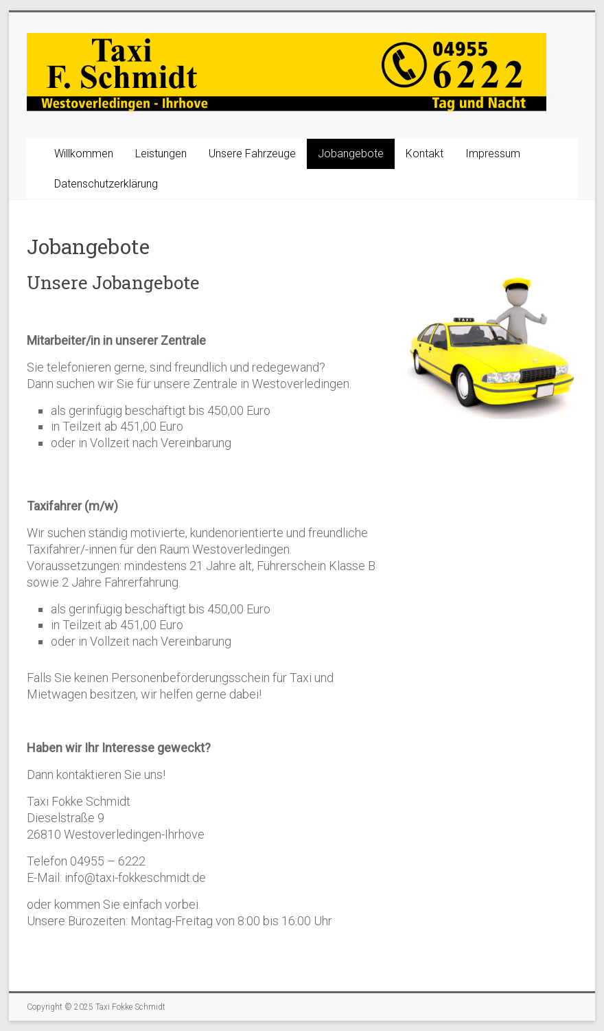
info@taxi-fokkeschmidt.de (135, 877)
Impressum (492, 153)
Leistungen (161, 153)
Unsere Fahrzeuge (252, 153)
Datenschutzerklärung (106, 183)
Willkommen (83, 153)
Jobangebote (351, 153)
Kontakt (424, 153)
